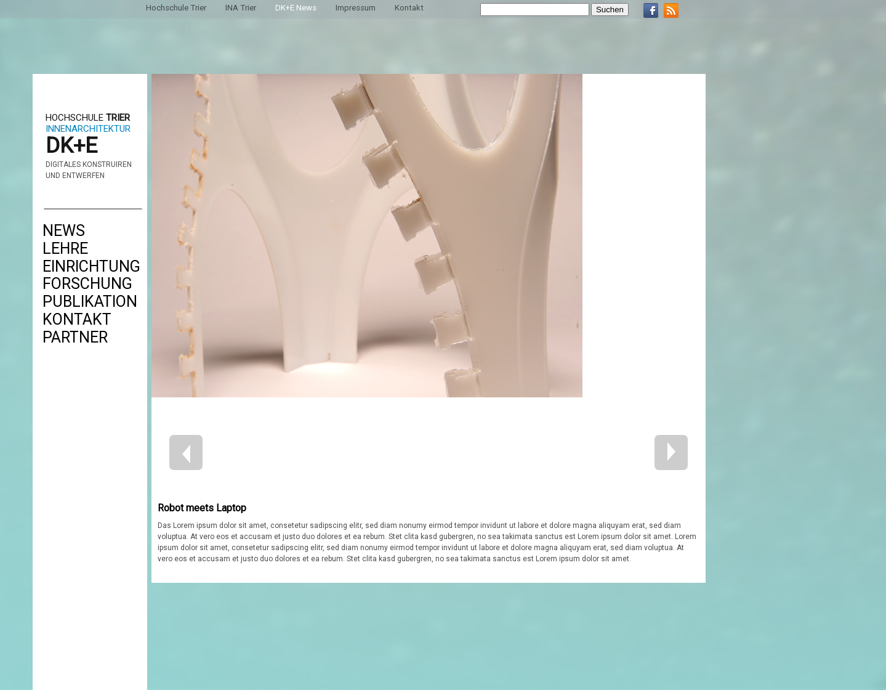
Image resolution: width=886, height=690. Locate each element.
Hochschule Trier (176, 7)
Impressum (356, 7)
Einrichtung (91, 266)
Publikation (89, 301)
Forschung (87, 284)
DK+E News (295, 7)
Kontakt (76, 319)
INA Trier (240, 7)
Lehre (65, 249)
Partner (75, 337)
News (63, 231)
